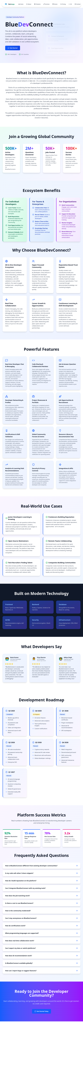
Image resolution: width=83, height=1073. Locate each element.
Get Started (12, 48)
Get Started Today (41, 1011)
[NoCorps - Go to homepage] (9, 4)
